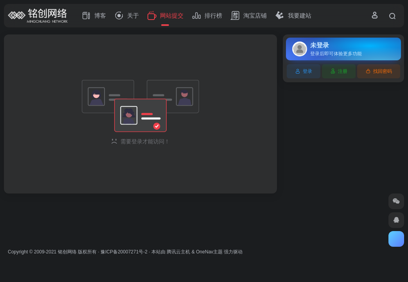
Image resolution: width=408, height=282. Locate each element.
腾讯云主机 (178, 252)
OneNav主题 (209, 252)
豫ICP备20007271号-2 (124, 252)
